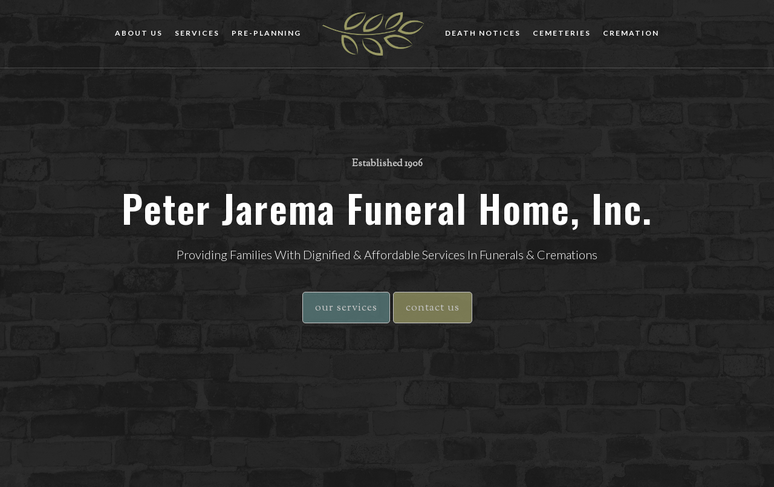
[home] (373, 34)
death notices (483, 32)
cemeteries (562, 32)
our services (346, 308)
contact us (433, 308)
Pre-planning (266, 32)
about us (139, 32)
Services (197, 32)
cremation (631, 32)
